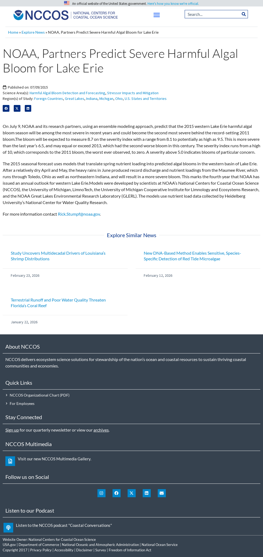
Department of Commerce (39, 544)
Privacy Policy (41, 550)
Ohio (119, 98)
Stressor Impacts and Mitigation (133, 92)
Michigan (106, 98)
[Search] (244, 14)
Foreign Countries (48, 98)
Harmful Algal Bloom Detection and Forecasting (67, 92)
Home (13, 32)
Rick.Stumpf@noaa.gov (79, 213)
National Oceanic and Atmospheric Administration (100, 544)
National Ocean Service (160, 544)
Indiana (91, 98)
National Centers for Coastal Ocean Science (62, 539)
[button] (157, 15)
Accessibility (63, 550)
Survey (100, 550)
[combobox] (212, 14)
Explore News (33, 32)
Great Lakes (74, 98)
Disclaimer (84, 550)
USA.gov (9, 544)
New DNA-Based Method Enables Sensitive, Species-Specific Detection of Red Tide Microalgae (192, 255)
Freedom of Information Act (130, 550)
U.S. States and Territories (146, 98)
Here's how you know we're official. (173, 3)
